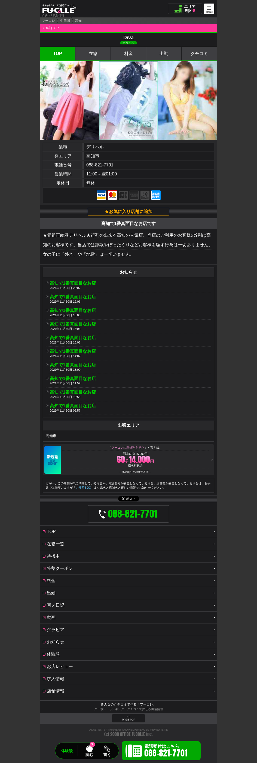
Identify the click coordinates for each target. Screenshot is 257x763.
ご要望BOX (83, 487)
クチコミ (199, 53)
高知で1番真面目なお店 (73, 283)
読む (89, 754)
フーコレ (48, 21)
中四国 (65, 21)
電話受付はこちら (165, 751)
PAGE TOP (128, 719)
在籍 (93, 53)
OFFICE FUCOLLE (132, 734)
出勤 (164, 53)
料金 (128, 53)
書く (107, 754)
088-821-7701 (100, 165)
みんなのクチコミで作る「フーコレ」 (128, 704)
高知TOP (52, 28)
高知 (78, 21)
